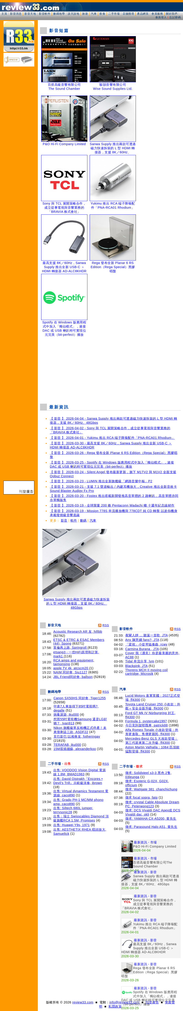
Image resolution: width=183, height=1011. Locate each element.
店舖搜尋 (128, 13)
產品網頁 (142, 13)
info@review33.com (124, 1002)
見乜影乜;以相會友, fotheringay (77, 736)
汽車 (94, 13)
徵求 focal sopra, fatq (141, 797)
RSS (105, 625)
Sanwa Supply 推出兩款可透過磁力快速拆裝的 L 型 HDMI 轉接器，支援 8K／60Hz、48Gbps (76, 602)
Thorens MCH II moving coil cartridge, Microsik (146, 671)
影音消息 (16, 13)
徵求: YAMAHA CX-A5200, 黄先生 (150, 818)
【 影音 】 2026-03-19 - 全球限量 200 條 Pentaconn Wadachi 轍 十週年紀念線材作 (112, 505)
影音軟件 (44, 13)
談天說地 (73, 13)
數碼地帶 (59, 13)
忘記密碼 (175, 17)
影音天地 (30, 13)
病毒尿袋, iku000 (66, 714)
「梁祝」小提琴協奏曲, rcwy (146, 644)
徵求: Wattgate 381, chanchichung (151, 789)
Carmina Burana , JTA (142, 649)
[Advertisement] (110, 367)
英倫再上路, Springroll (70, 647)
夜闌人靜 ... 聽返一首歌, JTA (146, 635)
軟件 (73, 520)
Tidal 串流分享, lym (139, 661)
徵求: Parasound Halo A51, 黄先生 (151, 827)
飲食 (102, 13)
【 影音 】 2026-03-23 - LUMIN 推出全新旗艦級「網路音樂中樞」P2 (101, 481)
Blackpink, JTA (136, 666)
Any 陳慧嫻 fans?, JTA (142, 640)
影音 (64, 520)
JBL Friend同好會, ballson (73, 677)
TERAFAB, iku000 (67, 745)
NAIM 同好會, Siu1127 (70, 672)
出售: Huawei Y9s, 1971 (71, 825)
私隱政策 (115, 1006)
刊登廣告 (152, 1002)
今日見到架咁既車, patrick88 (146, 725)
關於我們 (171, 13)
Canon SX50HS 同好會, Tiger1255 (80, 698)
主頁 (4, 13)
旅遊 (85, 13)
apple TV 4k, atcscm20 (71, 668)
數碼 (83, 520)
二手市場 (114, 13)
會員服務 (157, 13)
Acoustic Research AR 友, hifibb (77, 631)
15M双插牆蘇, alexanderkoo (75, 749)
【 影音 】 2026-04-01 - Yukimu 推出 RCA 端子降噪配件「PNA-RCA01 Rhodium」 (112, 438)
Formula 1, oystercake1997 (146, 721)
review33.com (82, 1002)
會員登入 (161, 17)
